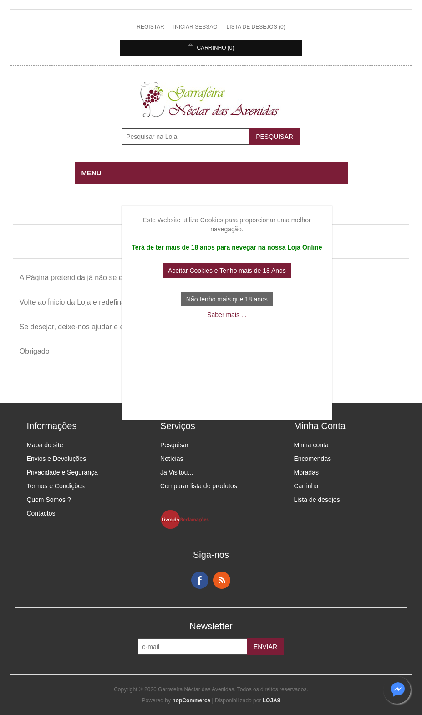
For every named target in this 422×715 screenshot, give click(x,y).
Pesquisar (174, 445)
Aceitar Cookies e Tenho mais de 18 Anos (227, 270)
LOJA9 (271, 700)
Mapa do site (44, 445)
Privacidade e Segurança (61, 472)
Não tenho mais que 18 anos (227, 299)
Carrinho (306, 486)
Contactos (40, 513)
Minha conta (311, 445)
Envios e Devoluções (56, 458)
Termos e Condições (55, 486)
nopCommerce (191, 700)
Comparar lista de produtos (198, 486)
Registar (150, 27)
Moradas (306, 472)
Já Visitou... (176, 472)
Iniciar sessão (195, 27)
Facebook (199, 580)
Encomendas (312, 458)
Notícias (171, 458)
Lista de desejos (317, 499)
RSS (221, 580)
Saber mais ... (226, 314)
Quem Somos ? (48, 499)
